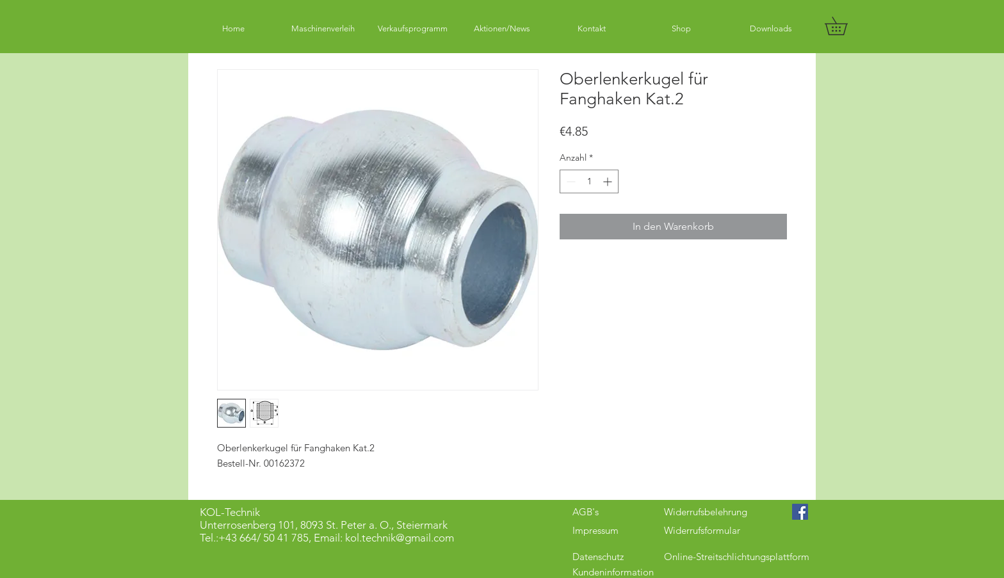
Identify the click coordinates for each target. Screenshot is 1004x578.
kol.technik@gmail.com (399, 537)
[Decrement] (570, 181)
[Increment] (609, 181)
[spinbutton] (589, 181)
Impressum (595, 530)
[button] (845, 26)
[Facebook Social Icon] (800, 512)
